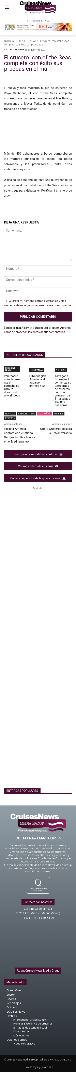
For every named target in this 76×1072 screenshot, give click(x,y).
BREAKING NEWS (27, 41)
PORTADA (10, 418)
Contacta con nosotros (38, 902)
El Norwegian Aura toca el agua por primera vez (37, 380)
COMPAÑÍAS (37, 370)
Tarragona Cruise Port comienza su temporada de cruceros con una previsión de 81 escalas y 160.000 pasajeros (63, 390)
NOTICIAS (9, 41)
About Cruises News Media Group (38, 970)
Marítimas (58, 413)
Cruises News (16, 49)
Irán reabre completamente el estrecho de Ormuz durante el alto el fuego (12, 385)
